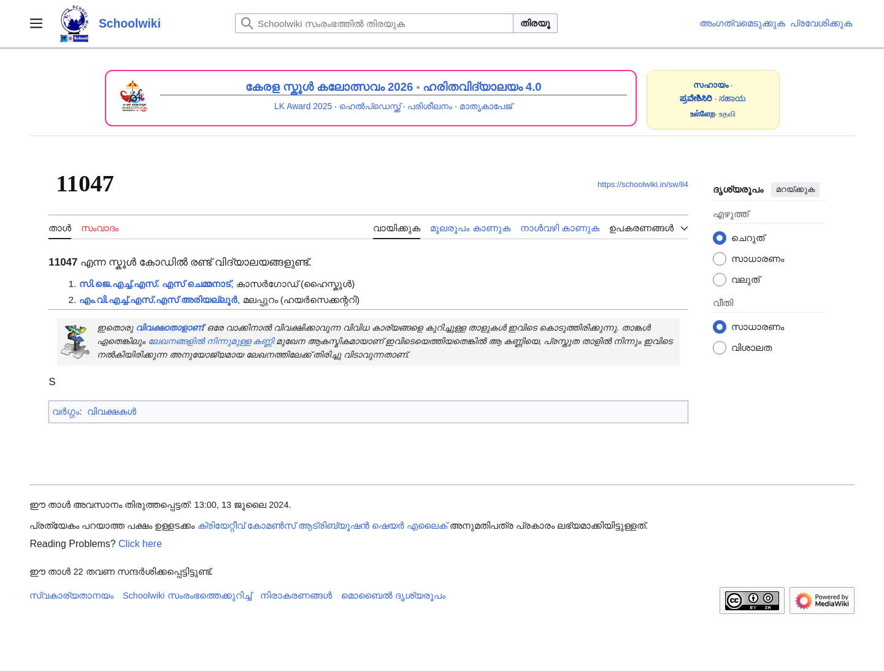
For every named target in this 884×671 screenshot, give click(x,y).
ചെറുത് (747, 237)
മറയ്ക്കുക (795, 189)
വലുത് (745, 279)
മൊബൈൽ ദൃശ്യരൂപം (393, 595)
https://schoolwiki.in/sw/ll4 (643, 184)
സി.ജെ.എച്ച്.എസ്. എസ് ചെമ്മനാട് (155, 283)
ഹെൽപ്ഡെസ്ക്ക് (370, 106)
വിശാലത (751, 347)
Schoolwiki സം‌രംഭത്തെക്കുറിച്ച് (187, 595)
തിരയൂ (535, 23)
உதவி (727, 113)
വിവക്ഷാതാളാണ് (169, 327)
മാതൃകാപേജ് (485, 106)
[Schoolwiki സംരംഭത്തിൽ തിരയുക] (374, 23)
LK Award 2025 (303, 106)
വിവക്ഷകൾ (111, 411)
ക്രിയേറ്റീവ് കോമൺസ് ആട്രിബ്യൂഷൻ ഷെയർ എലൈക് (322, 526)
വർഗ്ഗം (65, 411)
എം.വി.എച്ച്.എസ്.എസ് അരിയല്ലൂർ (158, 299)
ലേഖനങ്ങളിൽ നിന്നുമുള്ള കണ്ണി (211, 341)
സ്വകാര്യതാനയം (71, 595)
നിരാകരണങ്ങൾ (296, 595)
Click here (140, 544)
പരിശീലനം (429, 106)
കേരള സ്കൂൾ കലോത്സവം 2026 (329, 86)
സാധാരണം (757, 258)
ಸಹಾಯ (732, 98)
